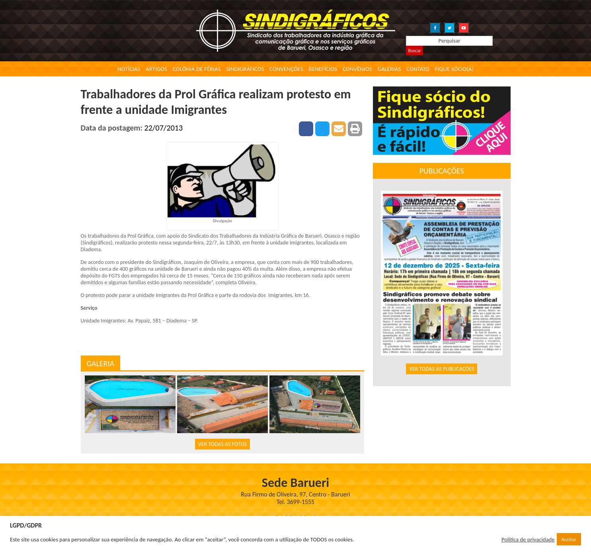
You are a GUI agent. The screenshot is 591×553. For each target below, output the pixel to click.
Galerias (389, 68)
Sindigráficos (245, 68)
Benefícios (323, 68)
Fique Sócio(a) (454, 68)
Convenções (286, 68)
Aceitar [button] (569, 539)
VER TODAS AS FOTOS (222, 444)
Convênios (357, 68)
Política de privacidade (528, 539)
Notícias (128, 68)
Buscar (414, 50)
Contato (417, 68)
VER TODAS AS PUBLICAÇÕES (441, 368)
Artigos (156, 68)
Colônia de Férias (197, 68)
